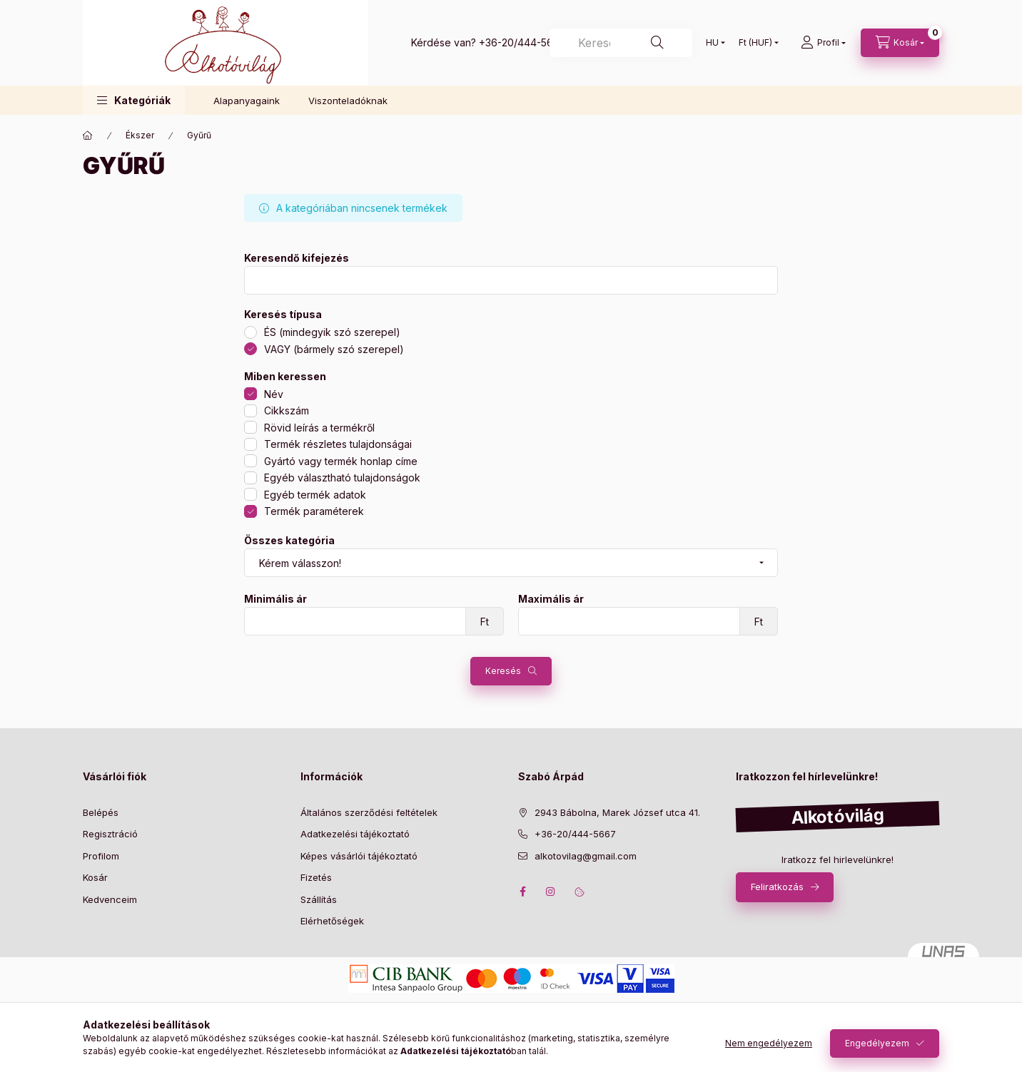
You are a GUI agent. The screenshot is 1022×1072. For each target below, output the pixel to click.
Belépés (100, 812)
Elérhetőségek (332, 920)
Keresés (503, 670)
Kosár (95, 877)
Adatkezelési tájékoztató (355, 833)
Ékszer (140, 135)
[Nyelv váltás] (712, 43)
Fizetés (316, 877)
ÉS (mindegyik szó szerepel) (332, 332)
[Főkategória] (88, 135)
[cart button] (900, 43)
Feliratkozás (777, 886)
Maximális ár (551, 599)
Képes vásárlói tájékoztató (359, 856)
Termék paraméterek (314, 511)
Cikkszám (286, 410)
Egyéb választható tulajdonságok (342, 477)
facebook (522, 891)
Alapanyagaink (246, 100)
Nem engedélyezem (768, 1043)
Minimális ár (275, 599)
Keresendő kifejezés (296, 258)
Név (273, 394)
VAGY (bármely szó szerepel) (334, 349)
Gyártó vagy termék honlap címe (341, 461)
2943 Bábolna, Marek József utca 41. (617, 812)
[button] (134, 100)
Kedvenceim (110, 899)
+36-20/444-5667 (522, 42)
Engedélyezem (877, 1043)
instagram (551, 891)
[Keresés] (621, 43)
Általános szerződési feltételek (368, 812)
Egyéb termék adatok (315, 495)
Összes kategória (289, 540)
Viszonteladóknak (348, 100)
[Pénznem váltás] (755, 43)
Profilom (101, 856)
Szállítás (318, 899)
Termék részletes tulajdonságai (338, 444)
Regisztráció (110, 833)
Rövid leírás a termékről (319, 428)
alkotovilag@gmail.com (586, 856)
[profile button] (823, 43)
